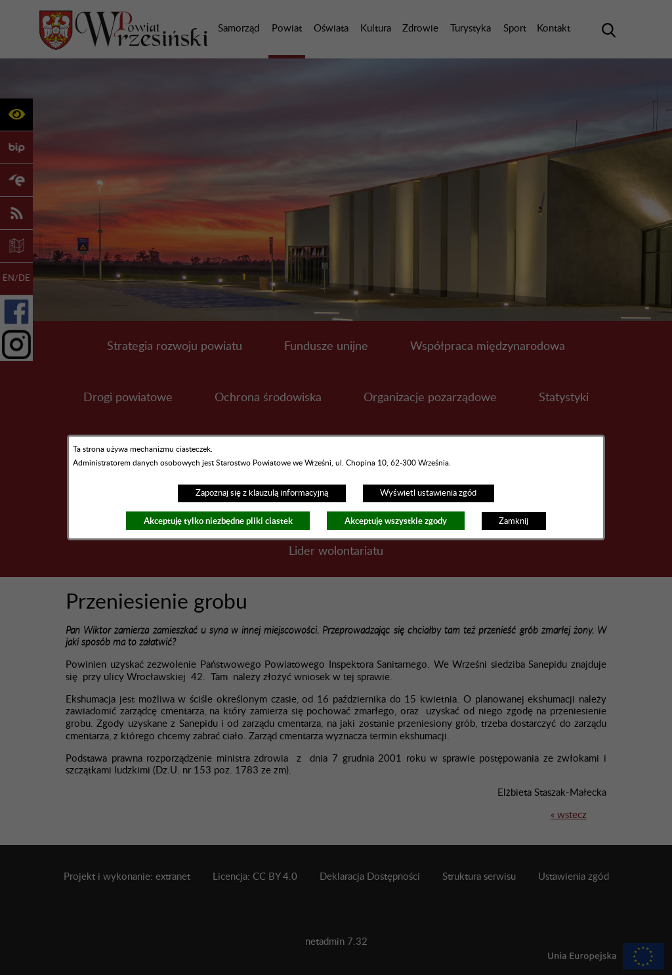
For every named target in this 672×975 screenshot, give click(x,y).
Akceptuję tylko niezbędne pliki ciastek (218, 521)
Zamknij (513, 521)
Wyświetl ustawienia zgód (428, 493)
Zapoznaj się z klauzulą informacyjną (262, 493)
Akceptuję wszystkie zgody (396, 521)
